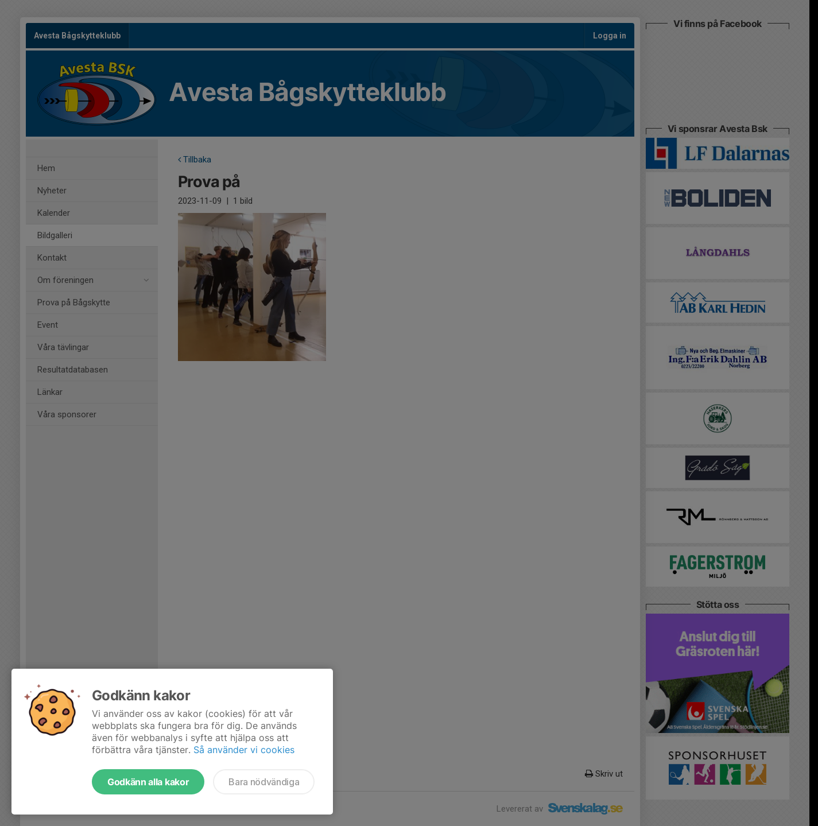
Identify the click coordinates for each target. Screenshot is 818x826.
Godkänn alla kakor (148, 782)
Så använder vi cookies (243, 749)
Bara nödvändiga (263, 782)
